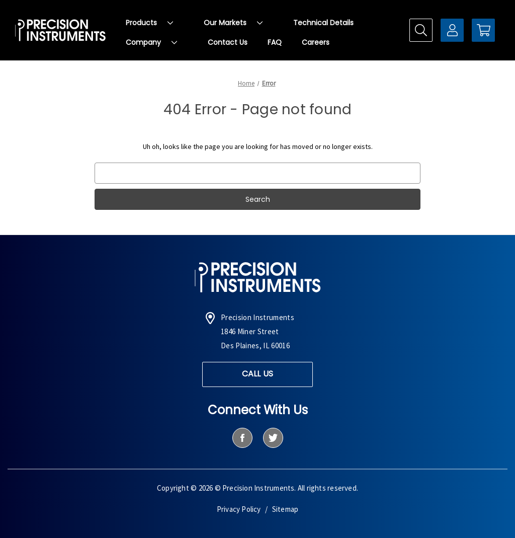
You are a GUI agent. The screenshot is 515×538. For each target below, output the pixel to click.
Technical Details (323, 23)
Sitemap (285, 509)
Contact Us (227, 42)
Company (151, 42)
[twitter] (273, 438)
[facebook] (242, 438)
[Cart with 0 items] (483, 30)
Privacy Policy (239, 509)
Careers (315, 42)
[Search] (421, 30)
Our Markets (233, 23)
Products (149, 23)
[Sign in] (452, 30)
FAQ (275, 42)
